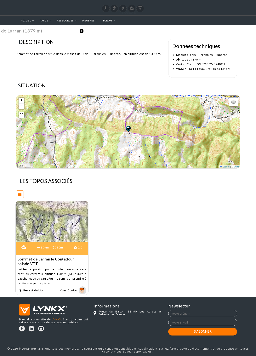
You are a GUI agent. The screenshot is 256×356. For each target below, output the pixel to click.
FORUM (107, 20)
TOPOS (44, 20)
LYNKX (56, 319)
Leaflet (225, 167)
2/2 (78, 247)
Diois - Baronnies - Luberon (208, 55)
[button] (128, 128)
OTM (236, 167)
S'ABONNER (203, 331)
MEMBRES (88, 20)
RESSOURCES (65, 20)
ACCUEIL (26, 20)
